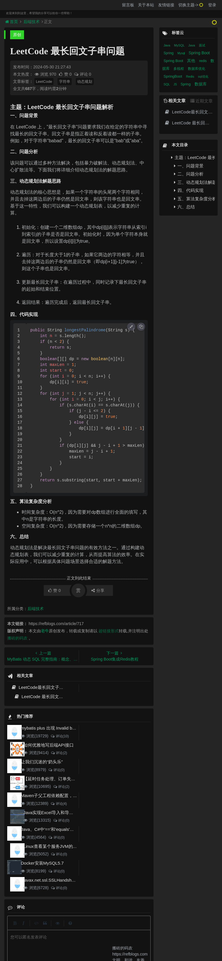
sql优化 (203, 76)
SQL (167, 84)
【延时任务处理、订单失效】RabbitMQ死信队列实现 (74, 778)
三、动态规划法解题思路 (194, 182)
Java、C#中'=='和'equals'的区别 (52, 829)
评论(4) (58, 804)
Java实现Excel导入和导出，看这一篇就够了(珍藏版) (73, 812)
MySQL (179, 45)
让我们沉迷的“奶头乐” (42, 761)
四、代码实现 (189, 190)
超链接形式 (109, 631)
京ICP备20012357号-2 (98, 938)
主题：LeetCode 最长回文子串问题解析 (193, 157)
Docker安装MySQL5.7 (42, 863)
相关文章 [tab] (175, 100)
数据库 (201, 84)
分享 (97, 590)
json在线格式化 (50, 928)
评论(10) (59, 736)
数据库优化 (196, 69)
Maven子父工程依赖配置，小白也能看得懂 (62, 795)
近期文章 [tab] (201, 100)
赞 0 (65, 74)
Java (167, 45)
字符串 (64, 81)
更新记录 (89, 928)
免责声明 (131, 928)
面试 (202, 45)
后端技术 (31, 21)
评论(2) (59, 753)
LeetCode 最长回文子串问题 (45, 696)
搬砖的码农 (17, 638)
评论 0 (82, 74)
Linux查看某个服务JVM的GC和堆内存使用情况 (68, 846)
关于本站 (146, 5)
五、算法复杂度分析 (194, 198)
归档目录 (110, 928)
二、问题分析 (189, 173)
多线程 (179, 69)
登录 (212, 5)
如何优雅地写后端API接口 (48, 745)
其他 (191, 60)
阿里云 (58, 938)
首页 (12, 21)
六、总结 (184, 206)
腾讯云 (72, 938)
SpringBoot (173, 76)
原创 (17, 34)
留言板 (128, 5)
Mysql (181, 53)
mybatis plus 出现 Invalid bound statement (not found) (72, 728)
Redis (190, 76)
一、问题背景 (189, 165)
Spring (169, 53)
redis (203, 61)
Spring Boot (199, 53)
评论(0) (56, 770)
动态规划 (84, 81)
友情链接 (166, 5)
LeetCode (44, 81)
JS (175, 84)
